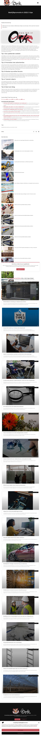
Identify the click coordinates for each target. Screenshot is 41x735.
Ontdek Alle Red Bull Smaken (19, 172)
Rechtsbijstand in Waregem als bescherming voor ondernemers (15, 563)
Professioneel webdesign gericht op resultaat (13, 109)
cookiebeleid (35, 726)
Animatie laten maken (13, 127)
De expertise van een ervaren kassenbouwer (11, 694)
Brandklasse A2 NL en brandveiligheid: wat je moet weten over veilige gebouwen (18, 616)
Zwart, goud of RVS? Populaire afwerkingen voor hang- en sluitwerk (25, 247)
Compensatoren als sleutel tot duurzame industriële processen (15, 589)
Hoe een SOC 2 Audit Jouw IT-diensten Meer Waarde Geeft (14, 327)
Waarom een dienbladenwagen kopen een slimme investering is (15, 668)
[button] (38, 722)
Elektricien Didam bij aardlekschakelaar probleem (22, 204)
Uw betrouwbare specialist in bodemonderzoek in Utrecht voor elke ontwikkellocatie (18, 380)
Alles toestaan (20, 730)
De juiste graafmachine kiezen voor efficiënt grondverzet (23, 161)
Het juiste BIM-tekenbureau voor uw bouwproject (12, 642)
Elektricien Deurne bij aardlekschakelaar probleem (22, 258)
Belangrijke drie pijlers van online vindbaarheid (14, 106)
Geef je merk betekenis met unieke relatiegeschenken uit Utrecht (15, 432)
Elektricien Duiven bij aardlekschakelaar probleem (22, 236)
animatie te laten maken (25, 59)
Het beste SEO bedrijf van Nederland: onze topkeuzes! (15, 103)
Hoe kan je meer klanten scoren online (12, 111)
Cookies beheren (20, 733)
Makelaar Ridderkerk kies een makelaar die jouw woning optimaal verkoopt (17, 458)
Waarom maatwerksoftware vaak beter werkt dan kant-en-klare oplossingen (17, 354)
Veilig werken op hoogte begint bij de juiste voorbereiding (23, 140)
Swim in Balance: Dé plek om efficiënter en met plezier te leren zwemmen (26, 183)
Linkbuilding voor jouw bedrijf (10, 119)
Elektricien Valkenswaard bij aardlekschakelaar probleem (23, 215)
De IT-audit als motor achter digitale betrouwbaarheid (13, 406)
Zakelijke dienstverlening (6, 22)
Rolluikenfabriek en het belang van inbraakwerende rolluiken (14, 301)
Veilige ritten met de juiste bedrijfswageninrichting (12, 511)
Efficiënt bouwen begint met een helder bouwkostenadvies (14, 485)
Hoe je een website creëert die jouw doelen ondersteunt (13, 537)
